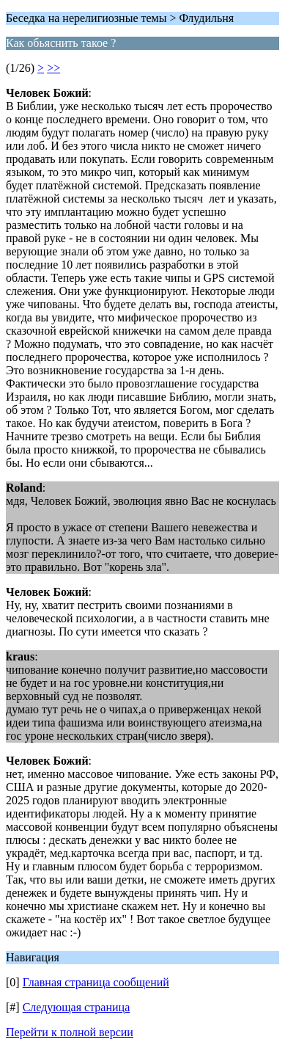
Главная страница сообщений (96, 982)
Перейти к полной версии (69, 1032)
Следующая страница (76, 1007)
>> (53, 68)
